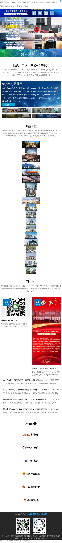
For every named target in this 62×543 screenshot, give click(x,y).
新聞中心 (31, 281)
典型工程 (31, 126)
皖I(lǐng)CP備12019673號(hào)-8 (36, 538)
